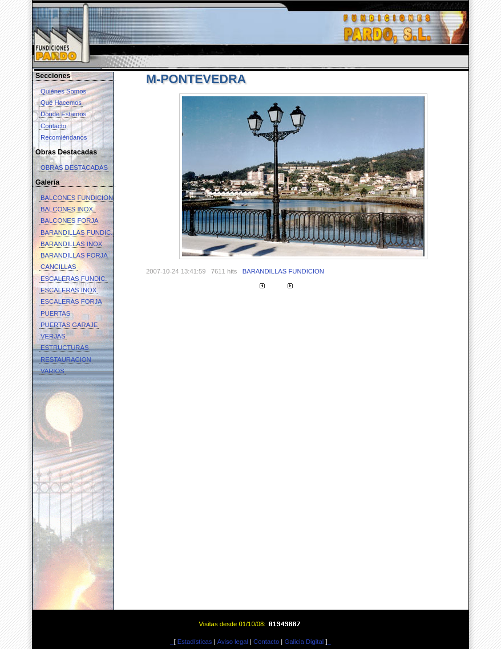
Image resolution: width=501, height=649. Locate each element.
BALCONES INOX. (68, 209)
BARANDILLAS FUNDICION (283, 271)
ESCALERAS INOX (68, 290)
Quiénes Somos (63, 91)
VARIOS (52, 371)
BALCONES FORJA (69, 220)
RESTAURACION (66, 359)
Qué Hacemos (61, 102)
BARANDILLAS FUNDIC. (76, 232)
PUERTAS (55, 313)
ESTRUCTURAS (65, 347)
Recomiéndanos (64, 137)
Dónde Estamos (63, 114)
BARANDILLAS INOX (71, 243)
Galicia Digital (304, 641)
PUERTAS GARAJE (69, 324)
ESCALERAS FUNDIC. (74, 278)
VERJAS (53, 336)
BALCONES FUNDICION (77, 197)
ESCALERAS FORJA (71, 301)
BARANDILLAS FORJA (74, 255)
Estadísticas (194, 641)
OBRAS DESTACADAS (74, 167)
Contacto (53, 126)
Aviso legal (232, 641)
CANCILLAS (58, 266)
